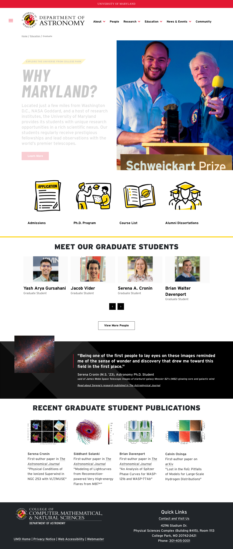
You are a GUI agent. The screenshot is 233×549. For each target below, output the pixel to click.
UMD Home (22, 539)
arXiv (169, 464)
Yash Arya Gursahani (44, 288)
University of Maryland (116, 4)
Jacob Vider (83, 288)
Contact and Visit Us (174, 518)
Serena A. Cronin (135, 288)
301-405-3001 (179, 541)
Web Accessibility (71, 539)
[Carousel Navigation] (116, 306)
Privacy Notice (44, 539)
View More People (116, 325)
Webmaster (95, 539)
